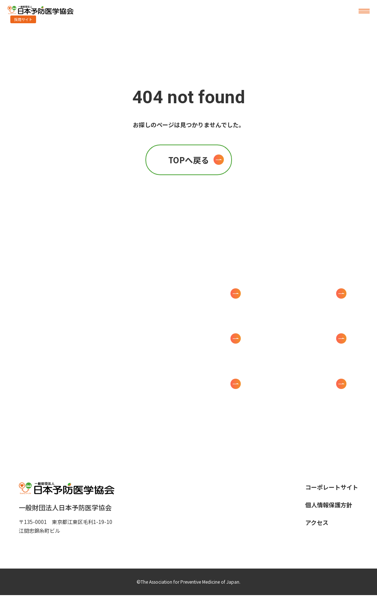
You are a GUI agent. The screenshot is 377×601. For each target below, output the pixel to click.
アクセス (316, 522)
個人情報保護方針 (328, 504)
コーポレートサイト (331, 487)
